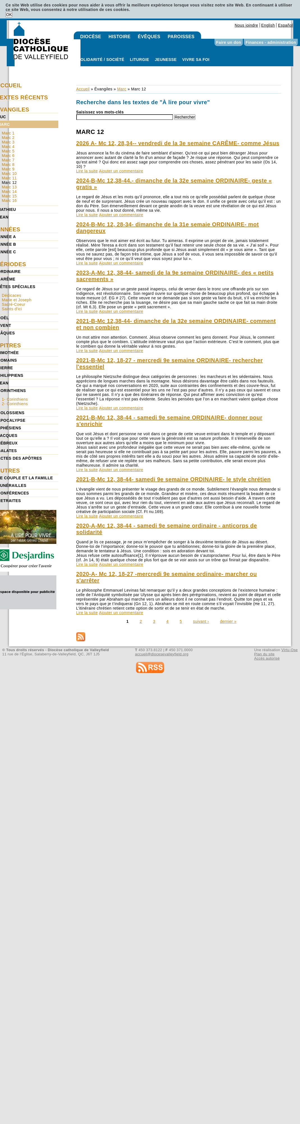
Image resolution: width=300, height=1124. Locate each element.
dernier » (228, 621)
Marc (121, 89)
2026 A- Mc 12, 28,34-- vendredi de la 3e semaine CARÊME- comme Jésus (178, 143)
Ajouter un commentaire (121, 171)
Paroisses (181, 36)
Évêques (149, 36)
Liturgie (139, 59)
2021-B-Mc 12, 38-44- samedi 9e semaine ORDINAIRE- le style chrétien (173, 479)
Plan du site (264, 654)
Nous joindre (246, 25)
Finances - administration (271, 42)
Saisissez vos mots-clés (100, 112)
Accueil (83, 89)
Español (285, 25)
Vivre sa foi (195, 59)
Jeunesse (166, 59)
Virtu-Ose (289, 650)
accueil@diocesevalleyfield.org (162, 654)
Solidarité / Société (101, 59)
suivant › (201, 621)
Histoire (120, 36)
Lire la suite (87, 171)
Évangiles (103, 89)
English (268, 25)
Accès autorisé (267, 658)
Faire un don (228, 42)
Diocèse (90, 36)
